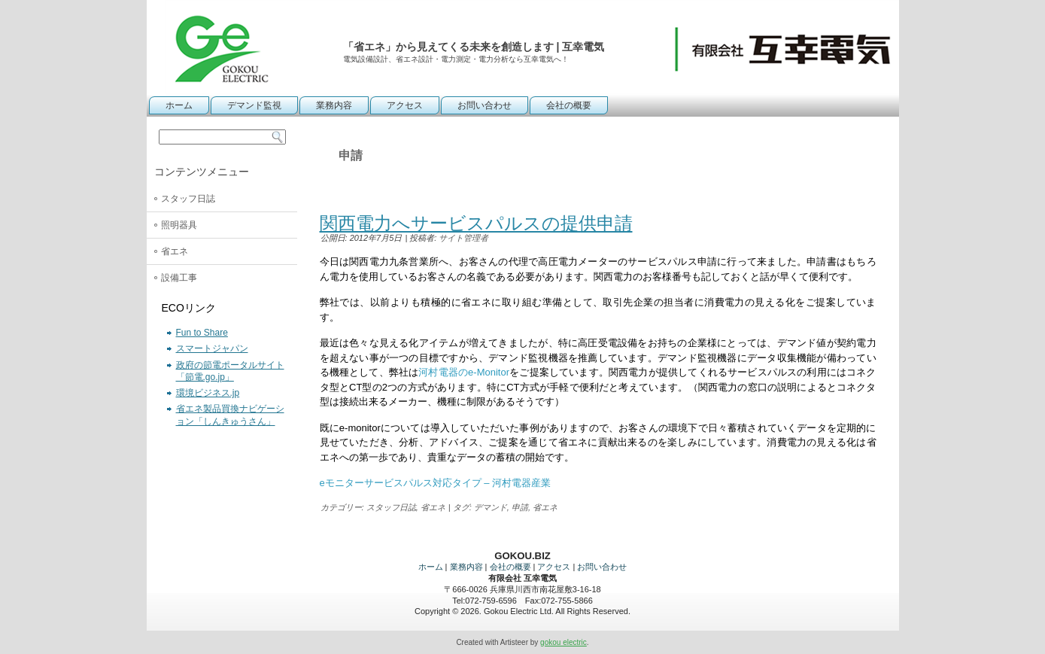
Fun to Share (202, 332)
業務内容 (334, 105)
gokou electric (563, 642)
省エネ (174, 251)
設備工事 (179, 277)
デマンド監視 (254, 105)
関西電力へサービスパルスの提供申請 (476, 223)
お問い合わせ (484, 105)
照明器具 (179, 225)
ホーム (179, 105)
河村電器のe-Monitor (463, 372)
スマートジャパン (212, 348)
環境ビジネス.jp (208, 393)
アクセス (405, 105)
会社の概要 (568, 105)
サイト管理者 (463, 237)
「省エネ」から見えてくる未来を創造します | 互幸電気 (474, 47)
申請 (520, 507)
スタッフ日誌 (188, 198)
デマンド (490, 507)
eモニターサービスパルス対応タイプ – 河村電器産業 (435, 482)
